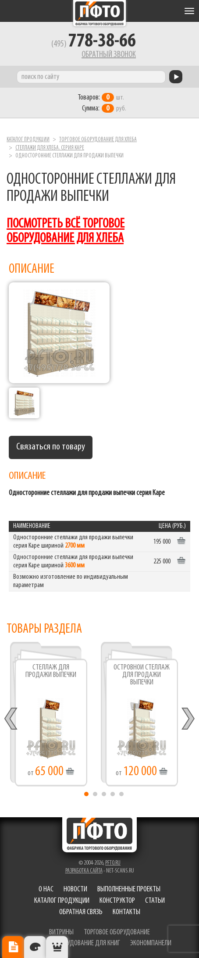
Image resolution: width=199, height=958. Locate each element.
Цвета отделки (35, 947)
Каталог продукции (28, 139)
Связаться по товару (50, 447)
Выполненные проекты (128, 889)
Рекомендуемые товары (57, 947)
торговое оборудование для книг (74, 943)
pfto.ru (113, 863)
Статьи (155, 901)
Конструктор (117, 901)
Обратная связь (81, 912)
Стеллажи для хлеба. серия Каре (49, 148)
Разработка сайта (84, 871)
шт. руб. (102, 103)
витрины (61, 932)
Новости (75, 889)
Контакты (126, 912)
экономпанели (150, 943)
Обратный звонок (109, 54)
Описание (13, 947)
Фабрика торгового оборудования (99, 13)
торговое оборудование (117, 932)
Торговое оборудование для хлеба (98, 139)
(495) (93, 44)
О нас (46, 889)
